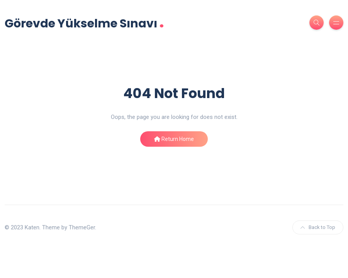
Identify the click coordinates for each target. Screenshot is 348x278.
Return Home (174, 139)
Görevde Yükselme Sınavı (84, 22)
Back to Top (317, 227)
